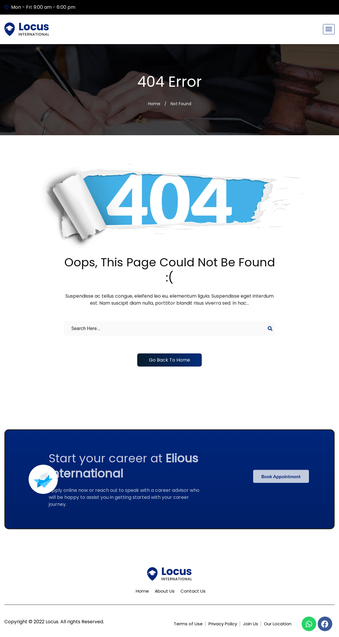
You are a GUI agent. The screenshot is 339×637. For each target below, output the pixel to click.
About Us (165, 591)
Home (154, 104)
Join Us (250, 624)
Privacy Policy (222, 624)
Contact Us (193, 591)
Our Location (277, 624)
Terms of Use (188, 624)
